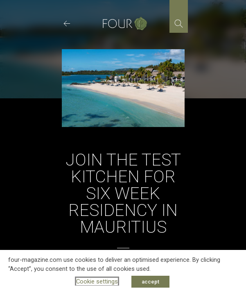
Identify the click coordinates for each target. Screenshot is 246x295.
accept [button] (150, 282)
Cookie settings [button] (97, 281)
